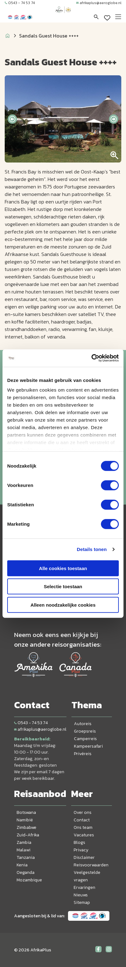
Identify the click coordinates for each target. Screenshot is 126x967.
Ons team (83, 827)
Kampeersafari (88, 746)
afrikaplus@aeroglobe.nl (98, 3)
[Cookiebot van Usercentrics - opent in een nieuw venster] (91, 358)
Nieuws (81, 895)
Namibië (25, 820)
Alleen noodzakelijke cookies (63, 604)
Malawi (23, 850)
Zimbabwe (26, 827)
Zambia (24, 842)
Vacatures (84, 835)
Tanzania (26, 857)
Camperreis (85, 738)
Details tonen (92, 549)
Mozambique (29, 880)
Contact (82, 820)
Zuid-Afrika (28, 835)
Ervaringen (84, 887)
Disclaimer (84, 857)
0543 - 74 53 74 (20, 3)
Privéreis (83, 753)
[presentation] (12, 119)
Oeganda (25, 872)
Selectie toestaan (63, 586)
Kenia (22, 865)
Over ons (83, 812)
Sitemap (82, 902)
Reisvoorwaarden (91, 865)
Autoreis (83, 723)
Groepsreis (85, 731)
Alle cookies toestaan (63, 568)
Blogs (79, 842)
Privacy (81, 850)
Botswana (26, 812)
